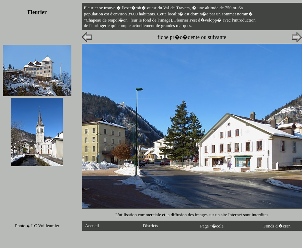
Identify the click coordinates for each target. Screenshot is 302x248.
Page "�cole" (212, 226)
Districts (150, 225)
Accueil (92, 225)
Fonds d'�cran (277, 226)
